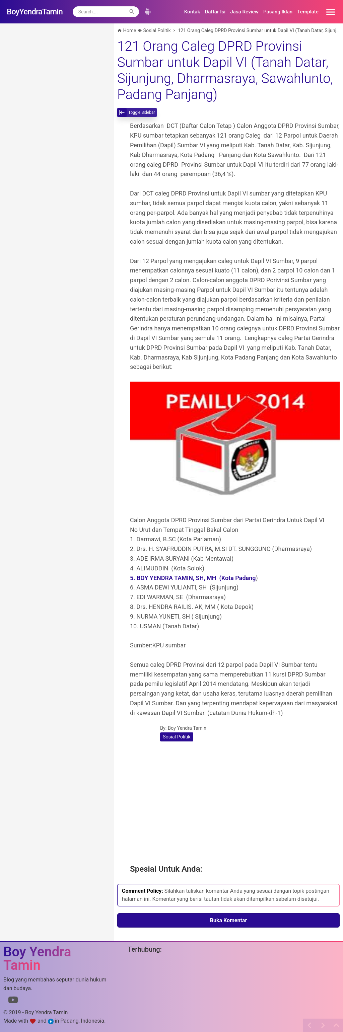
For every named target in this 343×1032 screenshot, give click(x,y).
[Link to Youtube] (13, 1001)
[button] (328, 11)
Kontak (192, 12)
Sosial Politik (177, 737)
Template (308, 12)
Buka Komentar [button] (228, 920)
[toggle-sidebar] (137, 112)
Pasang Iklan (277, 12)
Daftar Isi (215, 12)
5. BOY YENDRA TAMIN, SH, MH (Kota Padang (193, 577)
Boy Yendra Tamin (187, 728)
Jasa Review (244, 12)
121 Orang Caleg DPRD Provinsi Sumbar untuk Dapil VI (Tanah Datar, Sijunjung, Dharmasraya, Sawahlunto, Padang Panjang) (225, 70)
